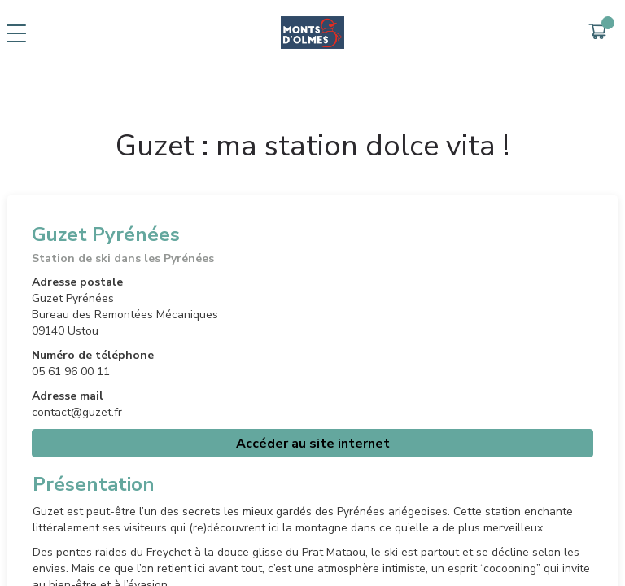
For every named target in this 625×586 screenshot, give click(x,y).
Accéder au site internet (313, 444)
